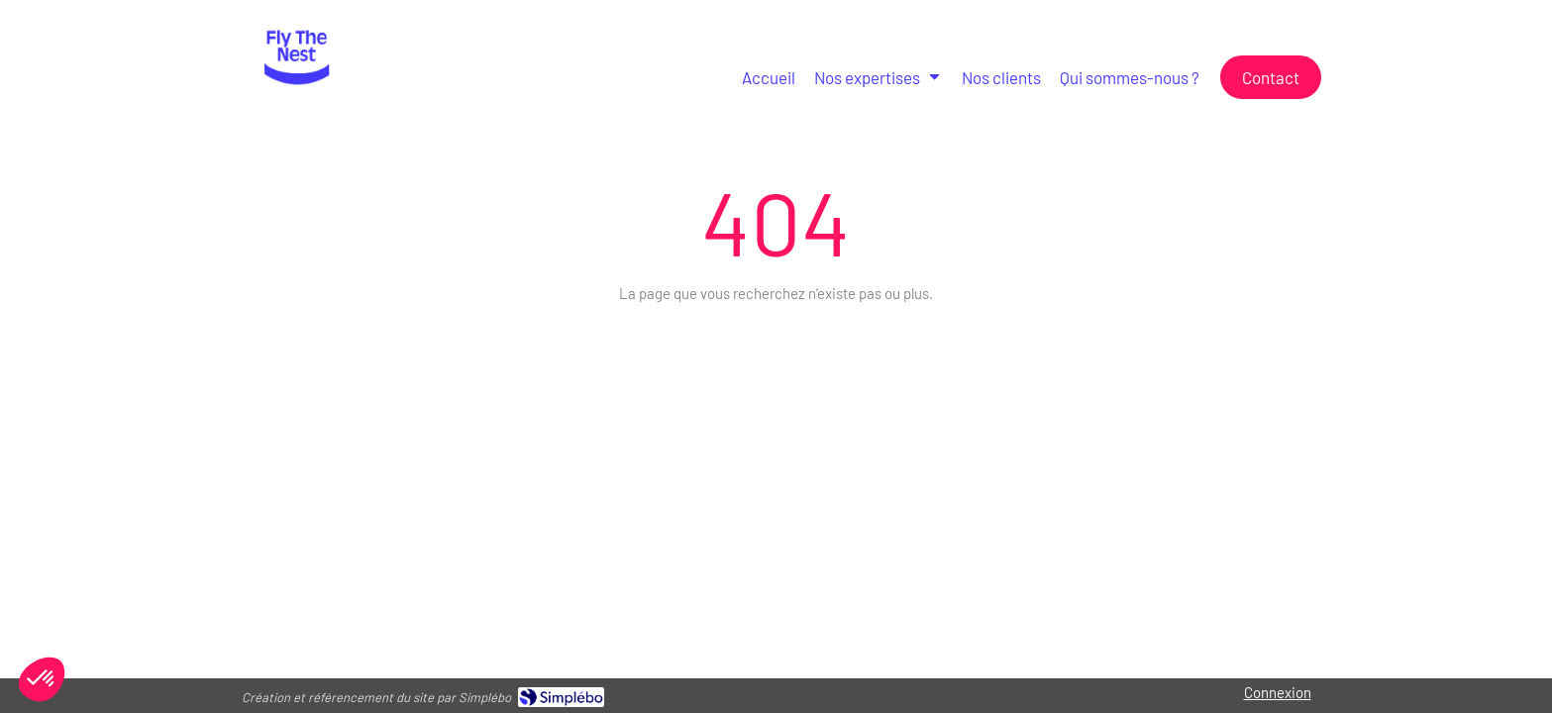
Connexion (1277, 692)
